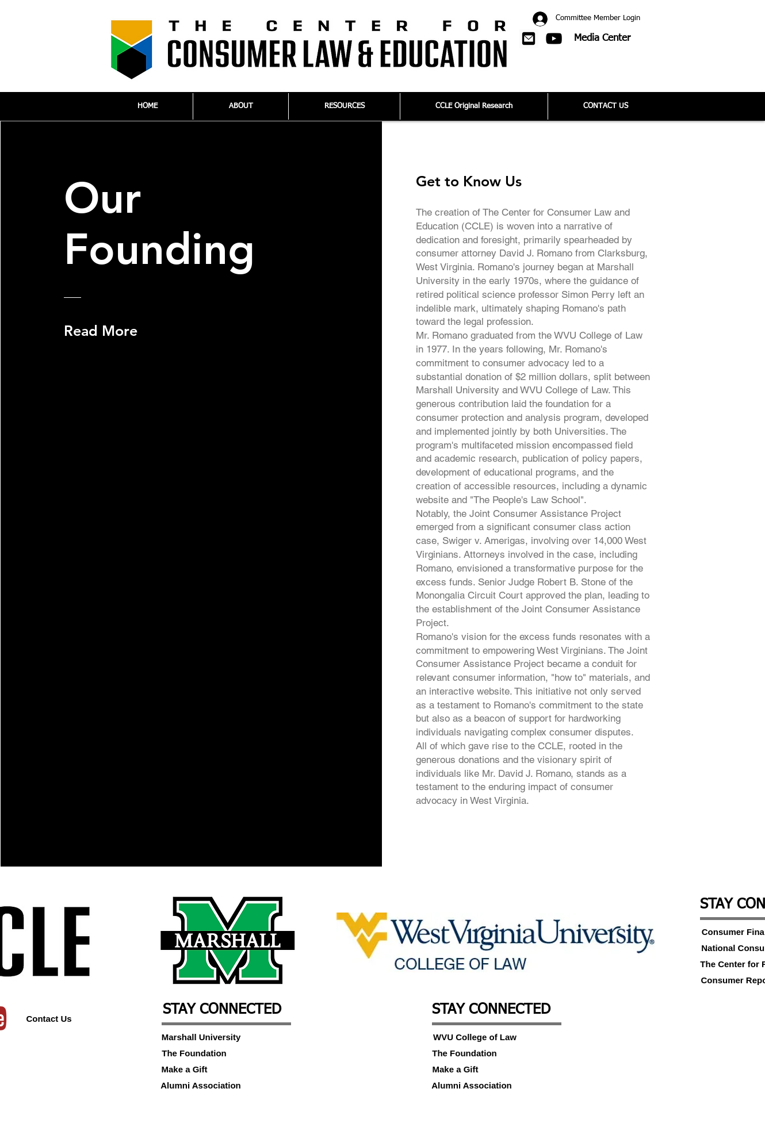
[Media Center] (602, 38)
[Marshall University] (201, 1036)
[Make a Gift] (184, 1068)
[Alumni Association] (200, 1085)
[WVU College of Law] (475, 1036)
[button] (528, 38)
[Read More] (103, 331)
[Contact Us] (49, 1018)
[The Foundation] (194, 1052)
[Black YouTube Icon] (554, 38)
